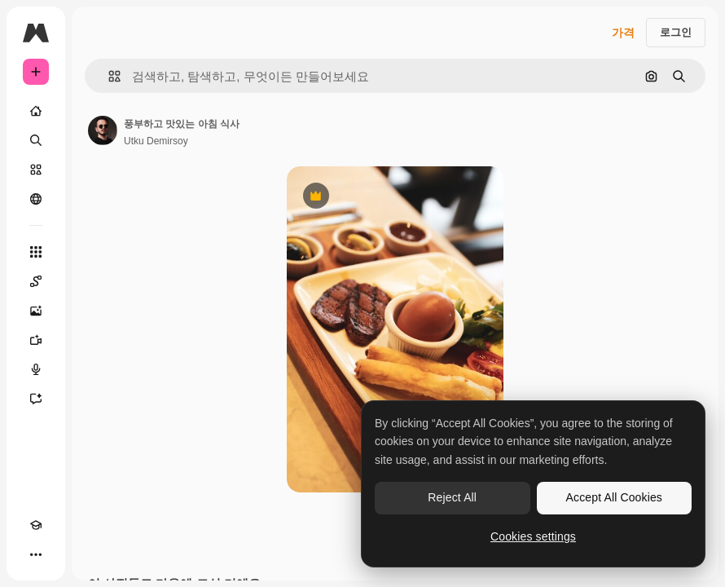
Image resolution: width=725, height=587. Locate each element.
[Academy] (36, 525)
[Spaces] (36, 281)
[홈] (36, 111)
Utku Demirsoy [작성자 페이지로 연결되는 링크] (156, 141)
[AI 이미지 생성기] (36, 311)
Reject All (452, 497)
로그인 (676, 32)
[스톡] (36, 170)
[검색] (36, 140)
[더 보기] (36, 554)
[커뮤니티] (36, 199)
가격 (623, 32)
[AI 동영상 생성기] (36, 340)
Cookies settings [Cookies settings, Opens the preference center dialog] (533, 536)
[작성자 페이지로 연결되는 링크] (102, 130)
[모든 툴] (36, 252)
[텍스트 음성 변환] (36, 369)
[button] (108, 76)
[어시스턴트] (36, 399)
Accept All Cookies (614, 497)
